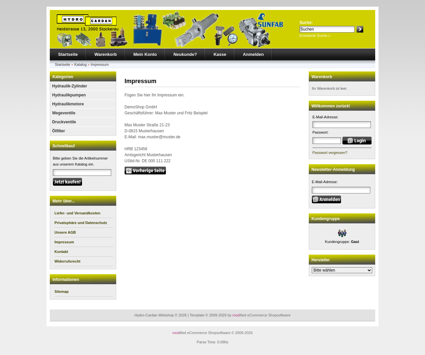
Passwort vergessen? (329, 153)
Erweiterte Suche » (314, 36)
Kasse (219, 54)
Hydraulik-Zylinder (69, 86)
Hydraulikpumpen (69, 95)
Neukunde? (185, 54)
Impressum (100, 64)
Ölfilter (58, 131)
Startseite (68, 54)
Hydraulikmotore (68, 104)
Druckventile (64, 122)
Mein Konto (145, 54)
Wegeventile (63, 113)
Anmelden (253, 54)
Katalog (80, 64)
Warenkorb (105, 54)
